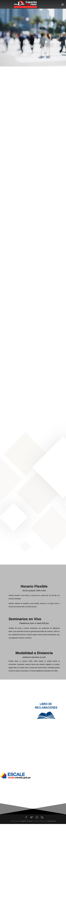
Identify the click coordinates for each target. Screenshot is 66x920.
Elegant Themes (27, 821)
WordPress (51, 821)
